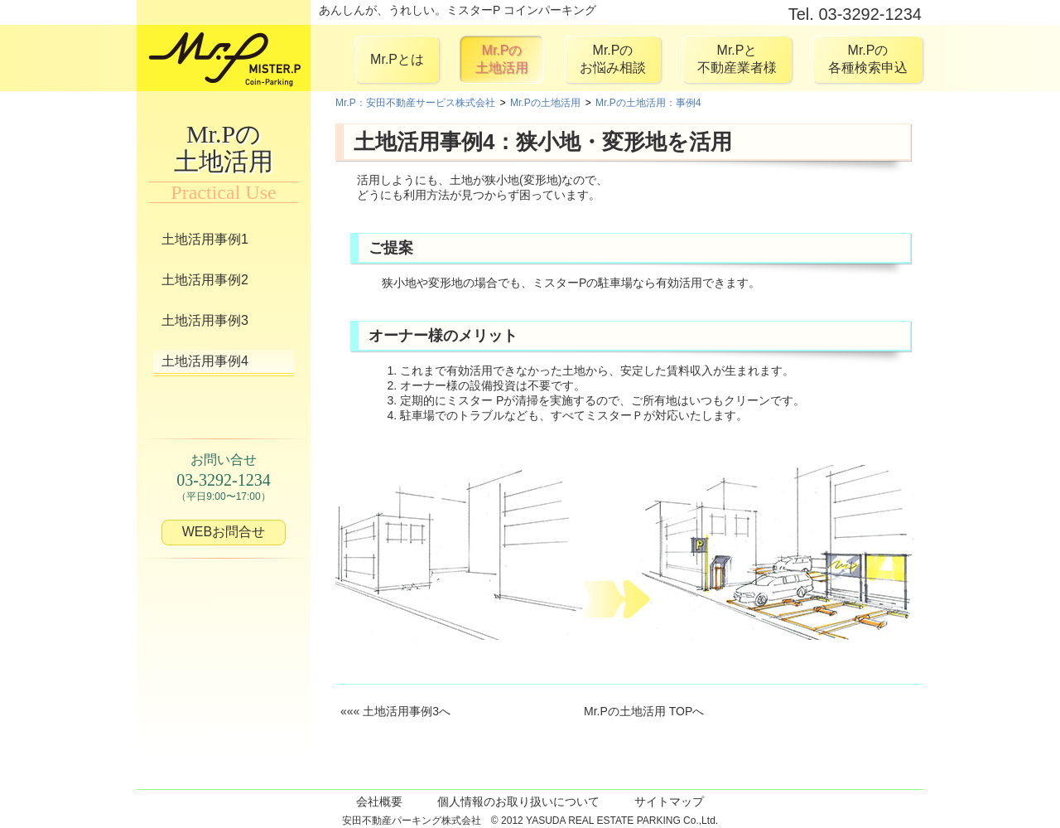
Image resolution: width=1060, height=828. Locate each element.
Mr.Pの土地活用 (501, 59)
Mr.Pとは (397, 59)
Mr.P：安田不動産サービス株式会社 (415, 103)
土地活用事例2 (204, 280)
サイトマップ (669, 801)
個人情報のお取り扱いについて (518, 801)
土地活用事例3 (204, 320)
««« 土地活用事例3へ (395, 711)
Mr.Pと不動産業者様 (737, 59)
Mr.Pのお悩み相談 (613, 59)
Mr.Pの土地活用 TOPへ (644, 711)
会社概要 (379, 801)
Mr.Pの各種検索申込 (868, 59)
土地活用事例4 (204, 361)
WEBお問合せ (223, 532)
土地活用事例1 (204, 239)
